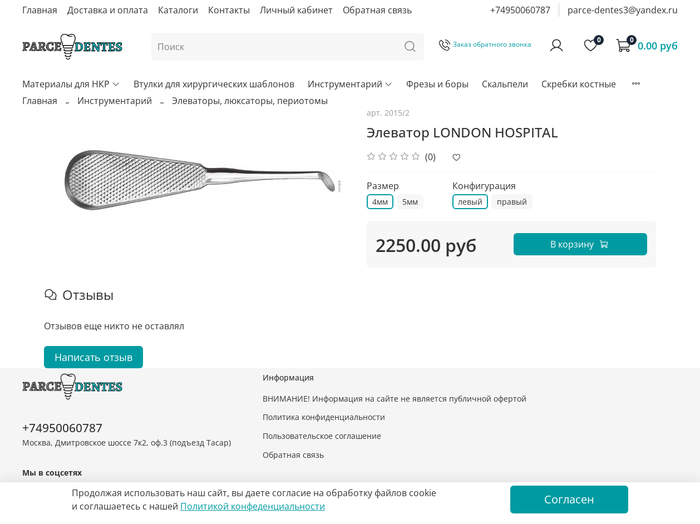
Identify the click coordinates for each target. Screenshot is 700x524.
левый (470, 201)
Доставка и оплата (107, 10)
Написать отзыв (93, 357)
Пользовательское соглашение (322, 436)
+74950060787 (520, 10)
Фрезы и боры (437, 84)
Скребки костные (578, 84)
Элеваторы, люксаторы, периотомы (250, 101)
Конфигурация (484, 186)
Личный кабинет (296, 10)
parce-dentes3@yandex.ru (623, 10)
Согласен (569, 499)
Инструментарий (350, 84)
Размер (383, 186)
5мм (410, 201)
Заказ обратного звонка (485, 44)
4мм (380, 201)
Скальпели (505, 84)
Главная (39, 10)
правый (512, 201)
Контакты (229, 10)
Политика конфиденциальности (324, 417)
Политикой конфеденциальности (252, 506)
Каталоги (178, 10)
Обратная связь (377, 10)
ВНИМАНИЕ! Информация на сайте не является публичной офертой (394, 398)
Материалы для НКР (71, 84)
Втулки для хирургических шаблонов (214, 84)
